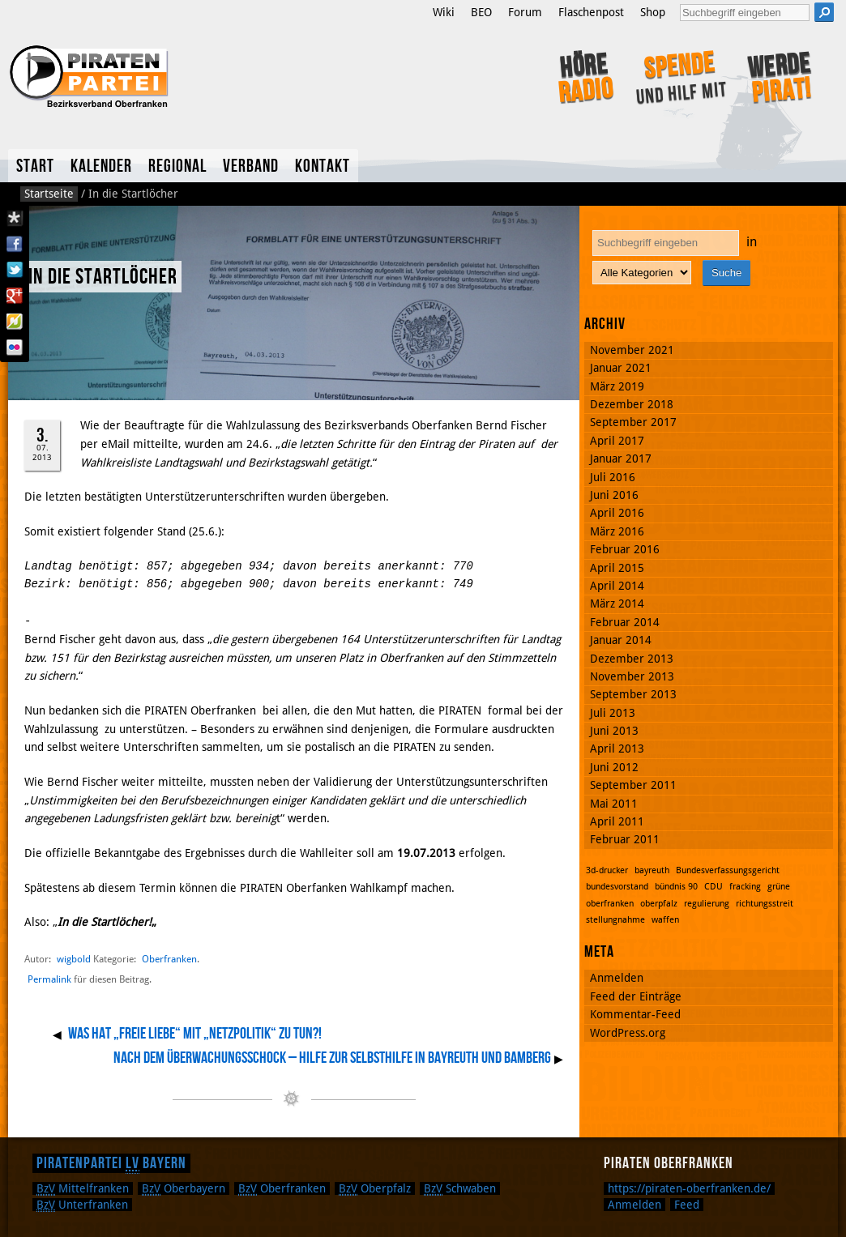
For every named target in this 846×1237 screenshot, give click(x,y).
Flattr (15, 322)
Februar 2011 (625, 839)
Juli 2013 (612, 712)
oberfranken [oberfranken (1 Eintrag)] (610, 903)
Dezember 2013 (631, 658)
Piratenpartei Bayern (111, 1163)
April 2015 (617, 567)
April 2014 (617, 585)
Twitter (15, 270)
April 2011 (617, 821)
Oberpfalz (375, 1188)
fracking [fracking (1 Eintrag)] (745, 886)
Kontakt (322, 166)
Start (35, 166)
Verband (251, 166)
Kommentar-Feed (635, 1014)
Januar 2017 (621, 458)
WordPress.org (627, 1032)
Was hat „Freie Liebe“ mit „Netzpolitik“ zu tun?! (195, 1033)
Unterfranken (82, 1204)
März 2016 (617, 531)
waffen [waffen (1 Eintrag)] (665, 920)
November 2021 (632, 349)
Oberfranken (169, 959)
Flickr (15, 347)
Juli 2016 (612, 477)
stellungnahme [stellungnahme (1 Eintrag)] (615, 920)
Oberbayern (183, 1188)
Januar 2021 (621, 367)
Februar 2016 (625, 549)
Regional (177, 166)
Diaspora (15, 218)
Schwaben (460, 1188)
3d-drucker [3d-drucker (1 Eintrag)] (607, 870)
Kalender (101, 166)
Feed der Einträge (636, 996)
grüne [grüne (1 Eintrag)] (778, 886)
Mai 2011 (614, 803)
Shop (652, 12)
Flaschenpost (591, 12)
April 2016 (617, 512)
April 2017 (617, 440)
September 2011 (633, 784)
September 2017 (633, 422)
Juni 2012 (614, 767)
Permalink (49, 979)
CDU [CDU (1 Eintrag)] (713, 886)
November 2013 (632, 676)
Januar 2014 (621, 639)
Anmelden (616, 977)
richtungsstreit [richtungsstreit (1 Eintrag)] (764, 903)
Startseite (49, 193)
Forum (525, 12)
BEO (481, 12)
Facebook (15, 244)
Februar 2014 (625, 622)
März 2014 (617, 603)
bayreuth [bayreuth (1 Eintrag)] (651, 870)
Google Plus (15, 296)
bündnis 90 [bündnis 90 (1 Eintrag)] (676, 886)
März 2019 (617, 386)
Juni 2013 (614, 730)
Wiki (444, 12)
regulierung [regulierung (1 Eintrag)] (706, 903)
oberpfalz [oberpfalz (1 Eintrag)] (658, 903)
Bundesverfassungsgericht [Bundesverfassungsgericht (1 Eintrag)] (728, 870)
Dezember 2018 (631, 404)
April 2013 (617, 748)
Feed (686, 1204)
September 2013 (633, 694)
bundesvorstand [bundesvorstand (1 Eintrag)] (617, 886)
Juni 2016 (614, 494)
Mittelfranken (82, 1188)
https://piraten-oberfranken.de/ (689, 1188)
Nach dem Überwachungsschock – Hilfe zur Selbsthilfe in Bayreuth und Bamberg (332, 1058)
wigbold (74, 959)
